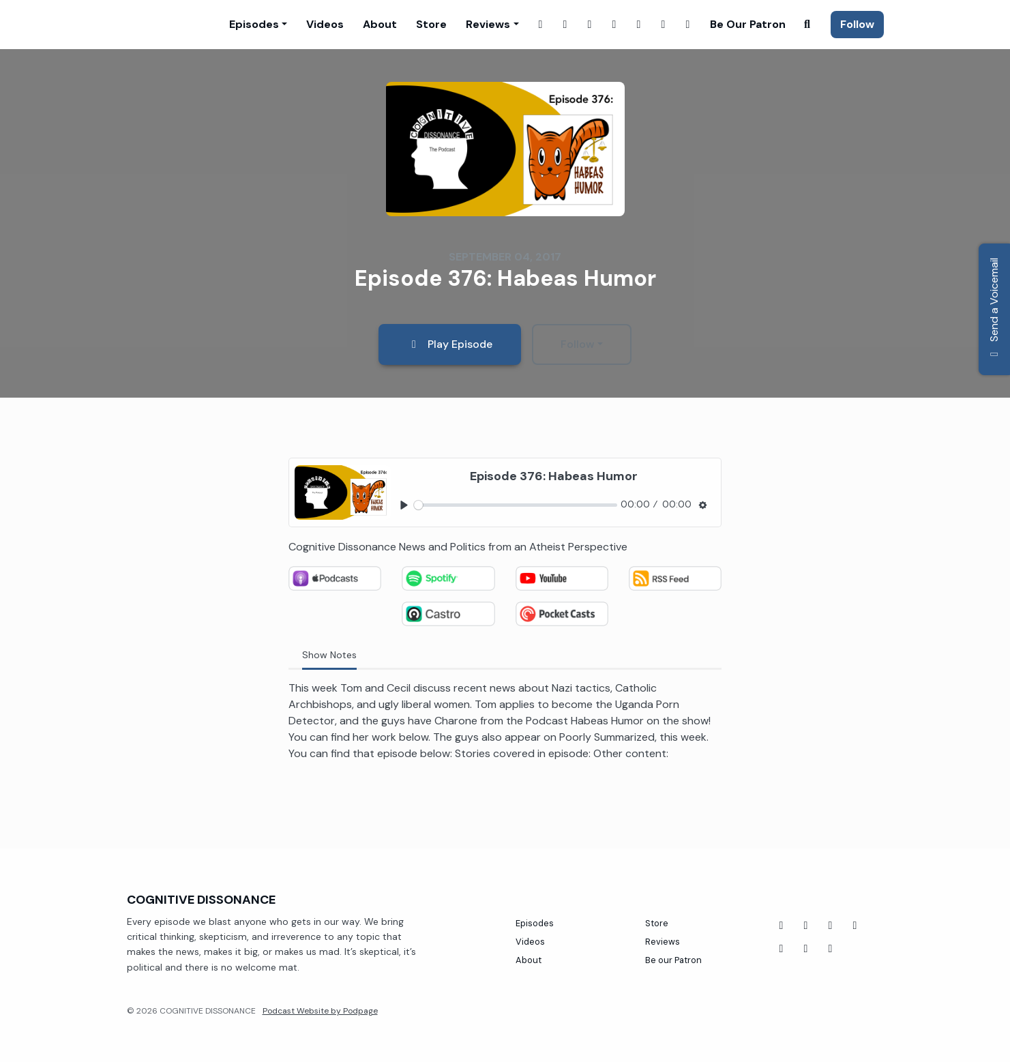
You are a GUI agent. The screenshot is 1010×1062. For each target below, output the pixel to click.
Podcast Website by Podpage (320, 1010)
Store (431, 24)
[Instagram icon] (806, 948)
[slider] (516, 505)
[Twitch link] (590, 24)
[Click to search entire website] (807, 24)
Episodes (254, 24)
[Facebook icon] (781, 925)
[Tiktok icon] (830, 925)
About (380, 24)
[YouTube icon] (806, 925)
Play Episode (449, 344)
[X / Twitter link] (614, 24)
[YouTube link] (639, 24)
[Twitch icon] (855, 925)
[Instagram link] (565, 24)
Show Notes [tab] (329, 655)
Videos (325, 24)
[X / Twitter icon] (830, 948)
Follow (857, 24)
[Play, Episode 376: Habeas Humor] (404, 505)
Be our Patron (748, 24)
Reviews (488, 24)
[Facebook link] (541, 24)
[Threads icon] (781, 948)
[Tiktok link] (688, 24)
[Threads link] (663, 24)
